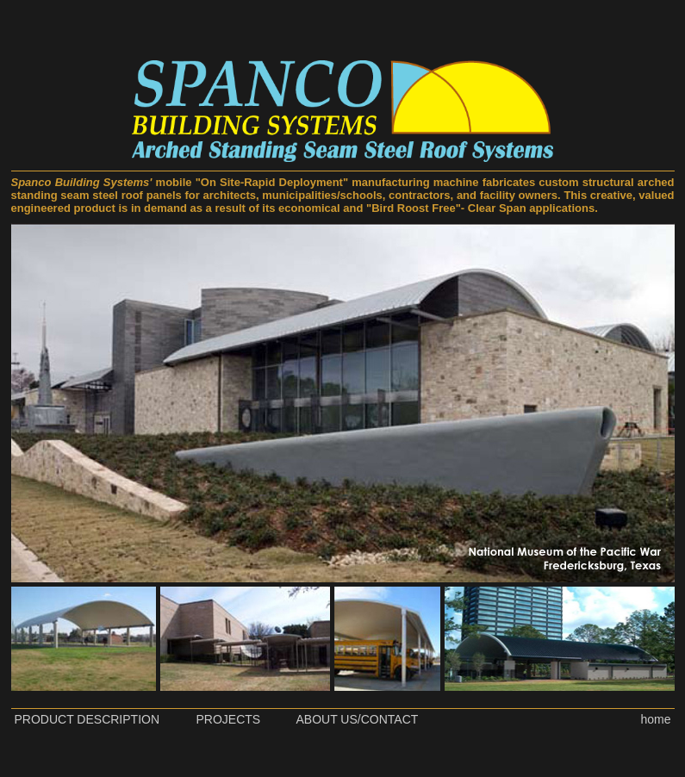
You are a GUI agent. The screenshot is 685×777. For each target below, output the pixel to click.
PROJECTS (228, 719)
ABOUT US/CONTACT (357, 719)
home (655, 719)
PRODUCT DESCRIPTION (87, 719)
